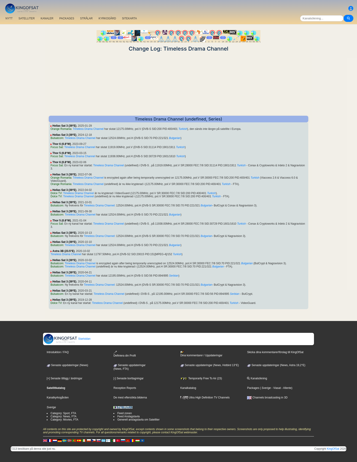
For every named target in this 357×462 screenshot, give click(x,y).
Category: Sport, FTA (63, 413)
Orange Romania (61, 129)
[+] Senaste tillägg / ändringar (64, 378)
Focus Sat (57, 147)
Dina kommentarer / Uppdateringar (201, 354)
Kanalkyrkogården (58, 397)
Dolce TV (56, 193)
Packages (253, 388)
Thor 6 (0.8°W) (61, 144)
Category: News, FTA (63, 416)
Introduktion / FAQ (58, 352)
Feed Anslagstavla (128, 416)
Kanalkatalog (188, 388)
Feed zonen (124, 413)
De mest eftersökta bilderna (130, 397)
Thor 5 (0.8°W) (61, 153)
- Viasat (276, 388)
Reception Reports (124, 388)
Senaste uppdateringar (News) (67, 365)
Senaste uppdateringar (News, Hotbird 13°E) (209, 365)
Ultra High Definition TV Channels (205, 397)
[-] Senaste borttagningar (128, 378)
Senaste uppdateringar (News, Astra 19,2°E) (276, 365)
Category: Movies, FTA (64, 419)
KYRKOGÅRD (107, 18)
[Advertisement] (178, 84)
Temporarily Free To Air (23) (201, 378)
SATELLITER (26, 18)
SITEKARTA (129, 18)
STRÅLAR (86, 18)
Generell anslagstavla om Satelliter (138, 419)
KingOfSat (333, 448)
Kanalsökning (257, 378)
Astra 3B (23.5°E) (63, 251)
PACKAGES (66, 18)
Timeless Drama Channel (88, 129)
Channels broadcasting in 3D (267, 397)
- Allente (286, 388)
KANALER (47, 18)
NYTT (9, 18)
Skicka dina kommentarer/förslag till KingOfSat (275, 352)
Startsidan (66, 338)
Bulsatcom (57, 138)
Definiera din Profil (124, 354)
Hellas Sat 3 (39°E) (64, 125)
